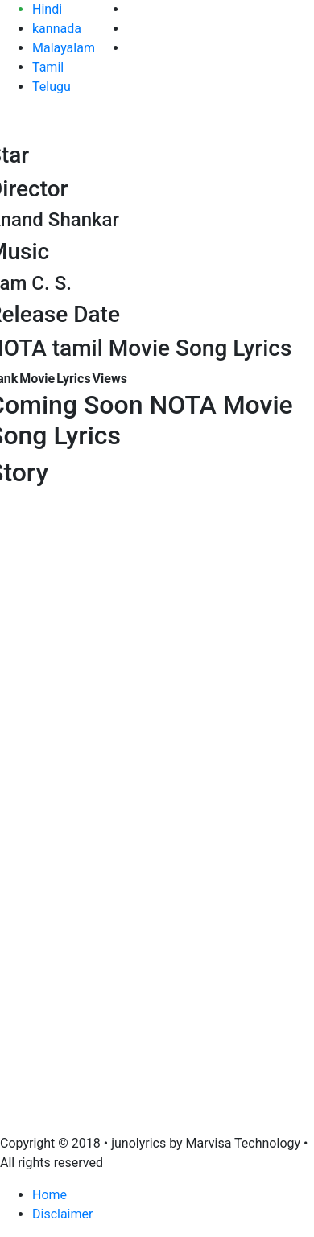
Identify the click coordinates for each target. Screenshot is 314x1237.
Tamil (48, 67)
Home (49, 1194)
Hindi (47, 9)
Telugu (51, 86)
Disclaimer (62, 1214)
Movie (37, 378)
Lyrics (73, 378)
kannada (56, 28)
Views (110, 378)
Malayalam (63, 48)
